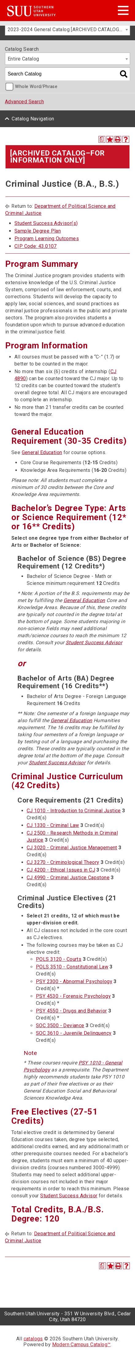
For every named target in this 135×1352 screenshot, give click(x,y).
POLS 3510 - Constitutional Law (72, 967)
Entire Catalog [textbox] (23, 59)
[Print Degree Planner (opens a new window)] (101, 139)
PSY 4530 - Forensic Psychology (73, 996)
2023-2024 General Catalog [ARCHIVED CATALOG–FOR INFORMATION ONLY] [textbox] (69, 29)
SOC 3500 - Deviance (60, 1025)
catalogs (33, 1339)
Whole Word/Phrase (36, 86)
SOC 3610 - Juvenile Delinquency (73, 1033)
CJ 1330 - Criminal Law (53, 825)
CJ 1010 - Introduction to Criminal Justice (74, 811)
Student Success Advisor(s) (46, 223)
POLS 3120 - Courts (58, 959)
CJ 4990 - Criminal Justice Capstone (68, 877)
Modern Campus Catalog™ (81, 1344)
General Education (42, 452)
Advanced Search (24, 102)
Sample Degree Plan (37, 231)
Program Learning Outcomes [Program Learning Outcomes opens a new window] (46, 238)
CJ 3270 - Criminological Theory (63, 862)
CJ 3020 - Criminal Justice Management (72, 848)
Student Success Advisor (94, 642)
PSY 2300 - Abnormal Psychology (74, 981)
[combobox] (67, 29)
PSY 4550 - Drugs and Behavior (71, 1011)
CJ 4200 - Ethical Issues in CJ (61, 870)
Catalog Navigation (33, 119)
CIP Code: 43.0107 (35, 246)
